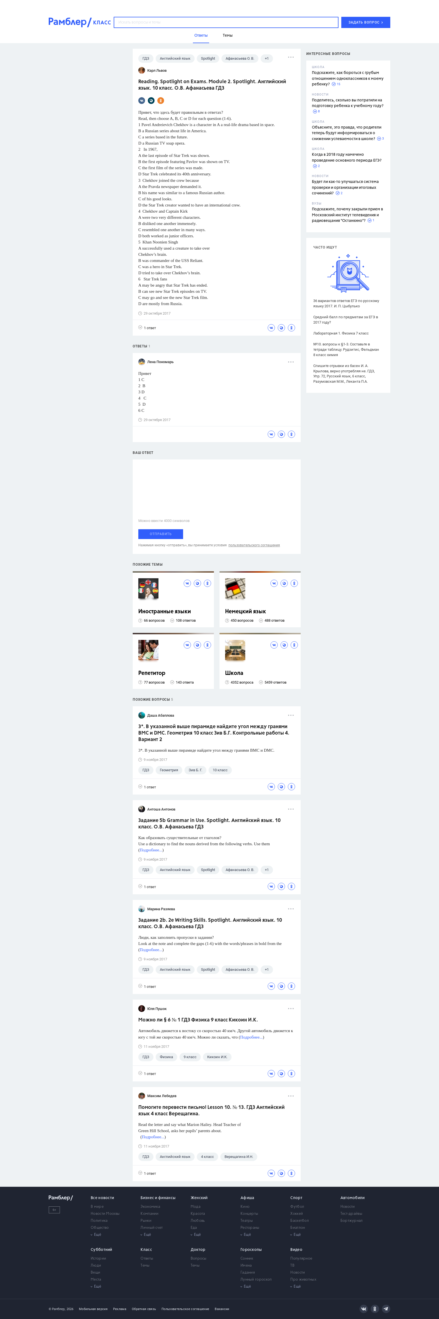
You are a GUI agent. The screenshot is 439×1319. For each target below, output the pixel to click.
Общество (100, 1228)
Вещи (95, 1272)
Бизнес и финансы (158, 1198)
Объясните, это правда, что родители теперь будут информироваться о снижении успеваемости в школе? (346, 133)
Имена (246, 1265)
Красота (198, 1214)
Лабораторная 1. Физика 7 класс (341, 333)
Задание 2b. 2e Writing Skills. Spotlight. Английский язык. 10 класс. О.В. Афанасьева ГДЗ (210, 923)
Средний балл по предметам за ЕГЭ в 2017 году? (345, 319)
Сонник (246, 1258)
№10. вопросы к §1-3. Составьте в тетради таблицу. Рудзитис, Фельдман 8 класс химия (346, 349)
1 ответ (147, 327)
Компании (149, 1214)
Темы (145, 1265)
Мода (195, 1207)
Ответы (147, 1258)
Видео (296, 1250)
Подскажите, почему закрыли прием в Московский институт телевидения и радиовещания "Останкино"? (347, 215)
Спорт (296, 1198)
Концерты (249, 1214)
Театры (246, 1221)
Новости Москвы (105, 1214)
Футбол (297, 1207)
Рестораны (250, 1228)
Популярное (301, 1258)
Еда (194, 1228)
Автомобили (352, 1198)
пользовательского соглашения (254, 545)
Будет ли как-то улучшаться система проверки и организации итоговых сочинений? (345, 187)
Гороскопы (251, 1250)
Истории (98, 1258)
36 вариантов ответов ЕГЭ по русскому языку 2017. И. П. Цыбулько (346, 303)
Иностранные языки (164, 612)
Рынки (146, 1221)
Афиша (247, 1198)
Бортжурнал (351, 1221)
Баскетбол (299, 1221)
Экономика (150, 1207)
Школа (234, 673)
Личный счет (152, 1228)
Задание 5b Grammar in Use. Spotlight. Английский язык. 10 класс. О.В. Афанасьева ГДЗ (209, 824)
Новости (347, 1207)
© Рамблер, (57, 1309)
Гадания (247, 1272)
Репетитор (151, 673)
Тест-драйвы (351, 1214)
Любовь (198, 1221)
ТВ (292, 1265)
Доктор (198, 1250)
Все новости (102, 1198)
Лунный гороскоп (256, 1279)
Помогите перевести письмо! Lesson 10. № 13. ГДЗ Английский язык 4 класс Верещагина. (211, 1110)
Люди (96, 1265)
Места (96, 1279)
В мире (97, 1207)
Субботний (101, 1250)
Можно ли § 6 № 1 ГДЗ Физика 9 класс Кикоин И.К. (198, 1020)
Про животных (303, 1279)
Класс (146, 1250)
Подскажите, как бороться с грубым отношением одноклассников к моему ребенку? (348, 78)
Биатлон (297, 1228)
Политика (99, 1221)
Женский (199, 1198)
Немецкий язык (245, 612)
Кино (244, 1207)
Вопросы (199, 1258)
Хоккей (296, 1214)
